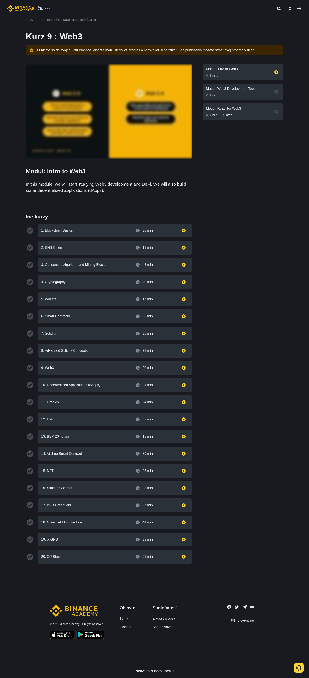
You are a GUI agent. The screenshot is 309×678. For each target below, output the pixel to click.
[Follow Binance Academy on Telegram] (244, 607)
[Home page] (20, 8)
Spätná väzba (162, 627)
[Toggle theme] (299, 8)
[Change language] (289, 8)
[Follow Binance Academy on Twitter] (237, 607)
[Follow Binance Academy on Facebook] (229, 607)
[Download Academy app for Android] (90, 635)
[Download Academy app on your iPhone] (62, 635)
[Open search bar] (278, 8)
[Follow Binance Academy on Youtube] (252, 607)
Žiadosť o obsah (164, 618)
